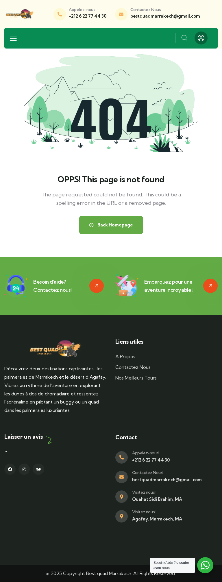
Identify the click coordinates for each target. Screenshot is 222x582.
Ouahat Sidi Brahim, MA (157, 499)
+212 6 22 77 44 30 (87, 16)
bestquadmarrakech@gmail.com (165, 16)
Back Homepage (111, 225)
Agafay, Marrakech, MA (157, 519)
